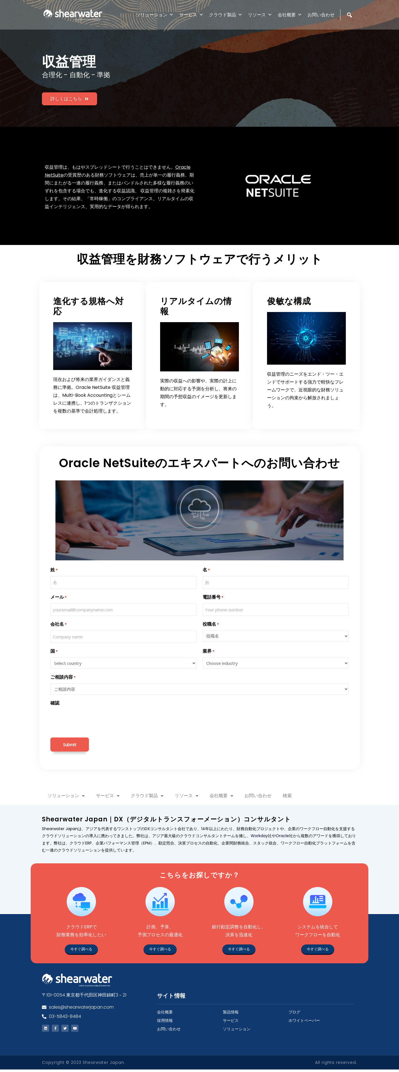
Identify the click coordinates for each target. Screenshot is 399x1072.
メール (58, 597)
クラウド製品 (225, 15)
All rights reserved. (336, 1065)
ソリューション (155, 15)
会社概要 (290, 15)
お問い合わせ (321, 15)
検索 (287, 795)
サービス (191, 15)
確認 (54, 703)
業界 (208, 651)
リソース (260, 15)
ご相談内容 (63, 677)
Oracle (282, 836)
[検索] (350, 27)
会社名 (58, 624)
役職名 (211, 624)
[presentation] (93, 720)
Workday (259, 836)
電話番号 (213, 597)
